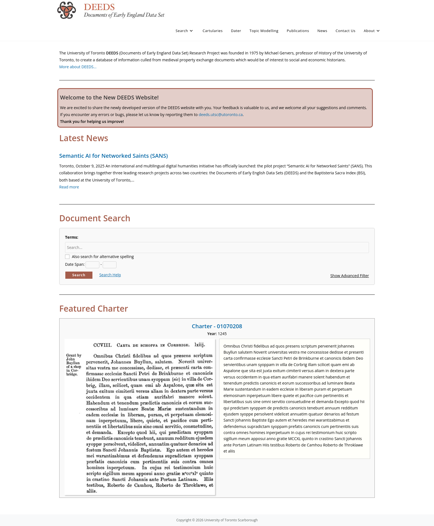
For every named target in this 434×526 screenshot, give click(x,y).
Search (79, 275)
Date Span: (75, 264)
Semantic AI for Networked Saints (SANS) (113, 155)
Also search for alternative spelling (103, 256)
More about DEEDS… (78, 66)
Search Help (110, 274)
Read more (69, 187)
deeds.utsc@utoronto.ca (221, 114)
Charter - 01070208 (217, 326)
